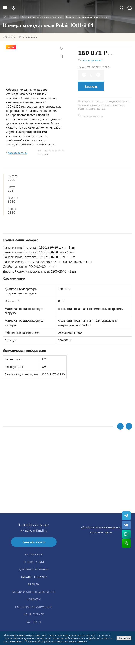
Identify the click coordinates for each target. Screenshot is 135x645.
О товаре (10, 37)
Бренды (34, 584)
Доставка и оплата (34, 569)
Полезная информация (33, 607)
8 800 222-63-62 (36, 525)
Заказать (91, 86)
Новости (34, 599)
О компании (34, 562)
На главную (33, 554)
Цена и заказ (29, 37)
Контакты (33, 622)
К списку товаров (92, 116)
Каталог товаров (33, 577)
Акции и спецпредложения (34, 592)
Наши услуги (33, 614)
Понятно (124, 638)
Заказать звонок (33, 542)
